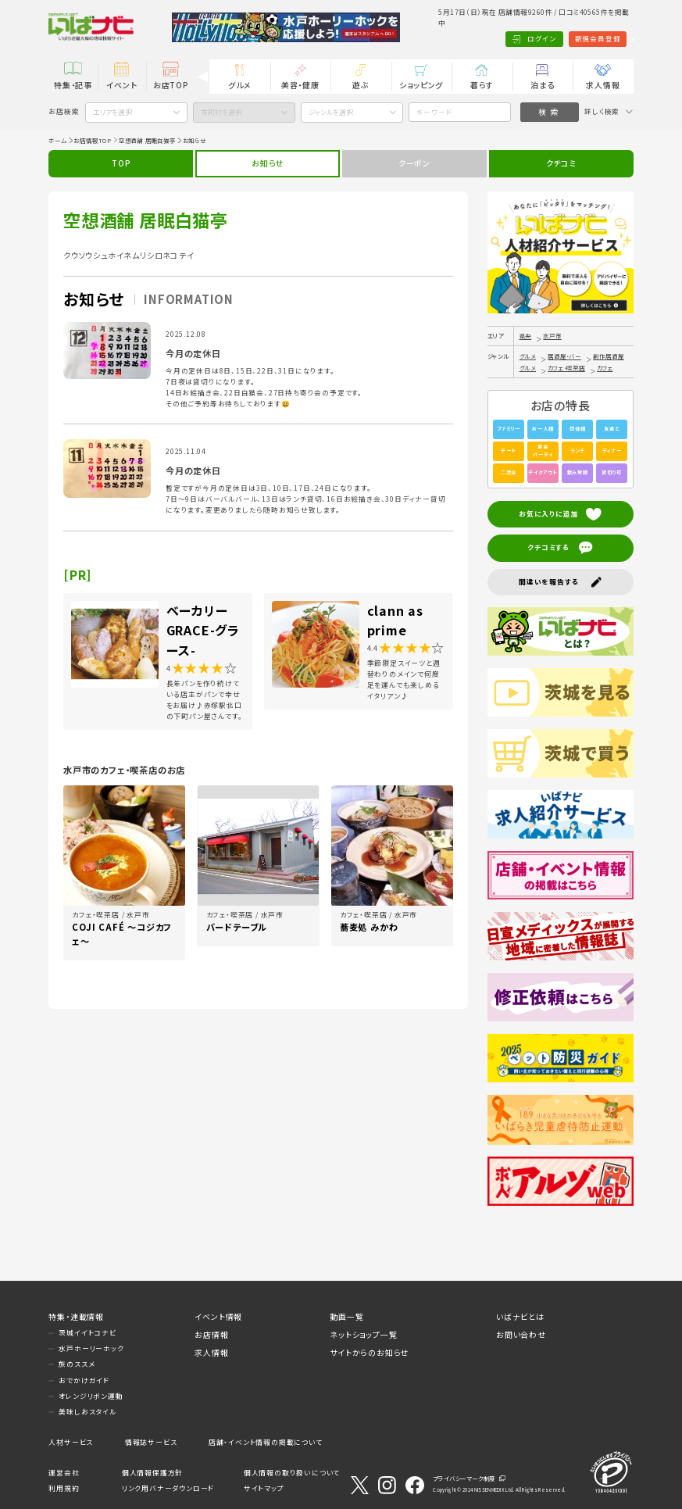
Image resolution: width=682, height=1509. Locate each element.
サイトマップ (264, 1488)
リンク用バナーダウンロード (168, 1488)
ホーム (57, 140)
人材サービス (70, 1442)
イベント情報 (218, 1316)
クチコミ (561, 163)
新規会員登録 (550, 39)
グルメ (239, 85)
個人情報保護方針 (152, 1473)
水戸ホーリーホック (91, 1348)
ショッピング (421, 85)
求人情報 (603, 85)
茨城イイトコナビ (87, 1333)
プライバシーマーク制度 (464, 1478)
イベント (121, 85)
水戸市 (552, 335)
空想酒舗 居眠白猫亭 (147, 140)
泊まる (542, 85)
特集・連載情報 (76, 1316)
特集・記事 (73, 85)
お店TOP (170, 85)
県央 (526, 335)
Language (608, 39)
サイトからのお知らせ (369, 1352)
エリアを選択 (112, 112)
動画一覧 (346, 1316)
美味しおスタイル (87, 1412)
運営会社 (63, 1473)
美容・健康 (300, 85)
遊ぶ (361, 85)
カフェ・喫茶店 (566, 367)
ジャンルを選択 (331, 112)
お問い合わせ (521, 1334)
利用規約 (63, 1488)
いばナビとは (520, 1316)
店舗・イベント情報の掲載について (266, 1442)
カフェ (604, 367)
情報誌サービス (151, 1442)
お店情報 (211, 1334)
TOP (121, 163)
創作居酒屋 (608, 356)
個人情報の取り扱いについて (292, 1473)
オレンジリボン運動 (91, 1396)
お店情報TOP (92, 140)
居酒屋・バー (564, 356)
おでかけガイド (84, 1380)
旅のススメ (77, 1364)
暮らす (481, 85)
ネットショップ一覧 (363, 1334)
